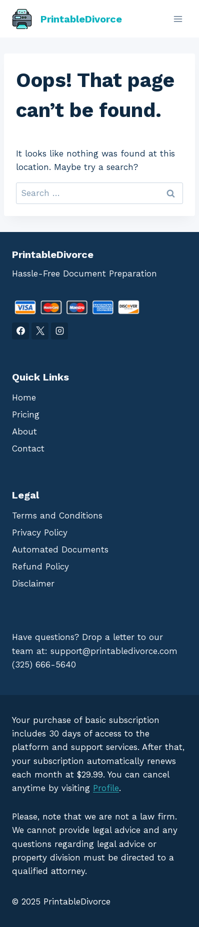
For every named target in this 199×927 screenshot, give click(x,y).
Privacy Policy (40, 533)
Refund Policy (40, 567)
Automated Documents (60, 549)
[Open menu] (177, 18)
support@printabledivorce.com (114, 651)
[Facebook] (20, 331)
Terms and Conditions (57, 515)
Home (24, 397)
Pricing (26, 415)
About (24, 431)
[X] (40, 331)
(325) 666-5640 (44, 665)
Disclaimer (33, 583)
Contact (28, 449)
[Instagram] (59, 331)
